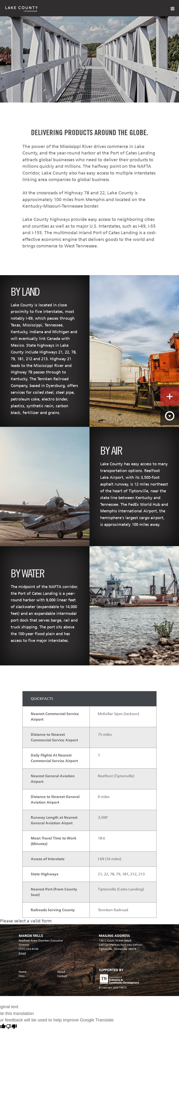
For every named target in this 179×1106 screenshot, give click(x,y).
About (61, 971)
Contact (62, 976)
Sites (22, 976)
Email (22, 953)
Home (23, 971)
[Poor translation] (11, 1027)
